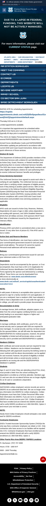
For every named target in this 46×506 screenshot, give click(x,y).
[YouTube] (20, 500)
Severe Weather (12, 90)
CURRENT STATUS (19, 47)
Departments (9, 82)
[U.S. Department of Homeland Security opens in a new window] (23, 484)
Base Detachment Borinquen (19, 102)
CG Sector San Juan (13, 98)
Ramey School (10, 94)
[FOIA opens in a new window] (16, 468)
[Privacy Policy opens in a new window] (26, 468)
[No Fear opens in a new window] (29, 476)
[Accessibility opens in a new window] (19, 476)
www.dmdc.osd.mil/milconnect (23, 277)
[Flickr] (37, 500)
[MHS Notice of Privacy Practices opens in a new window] (23, 472)
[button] (11, 4)
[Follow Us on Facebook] (9, 500)
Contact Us (8, 74)
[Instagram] (31, 500)
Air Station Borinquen (15, 66)
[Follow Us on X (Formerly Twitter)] (15, 500)
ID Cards (6, 78)
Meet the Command (12, 70)
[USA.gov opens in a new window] (30, 492)
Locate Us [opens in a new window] (7, 86)
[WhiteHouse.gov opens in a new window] (18, 492)
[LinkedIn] (26, 500)
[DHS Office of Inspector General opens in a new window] (23, 488)
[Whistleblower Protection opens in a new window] (23, 480)
